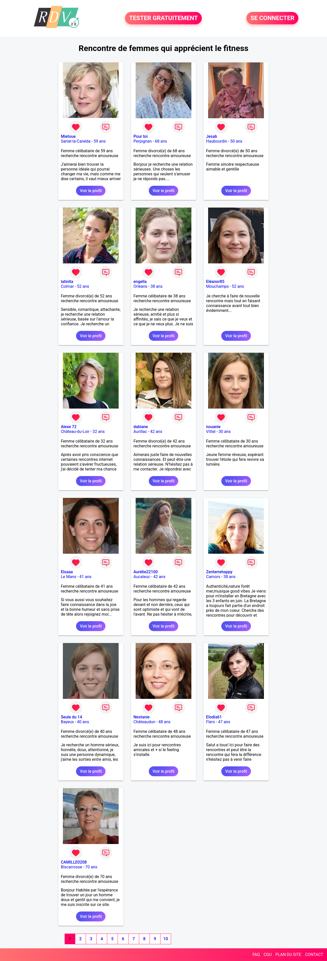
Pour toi (141, 136)
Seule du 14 (71, 717)
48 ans (164, 721)
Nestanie (142, 717)
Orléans (141, 286)
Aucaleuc (142, 576)
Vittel (210, 431)
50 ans (236, 141)
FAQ (256, 954)
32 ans (99, 431)
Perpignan (143, 141)
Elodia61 (214, 717)
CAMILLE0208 (74, 862)
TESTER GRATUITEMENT (163, 18)
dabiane (141, 426)
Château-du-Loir (75, 431)
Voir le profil (91, 190)
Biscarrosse (71, 867)
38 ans (156, 286)
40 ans (83, 721)
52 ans (83, 286)
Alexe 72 (69, 426)
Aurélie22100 (146, 571)
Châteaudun (144, 721)
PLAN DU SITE (288, 954)
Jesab (211, 136)
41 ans (85, 576)
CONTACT (314, 954)
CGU (268, 954)
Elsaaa (67, 571)
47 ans (224, 721)
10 (165, 938)
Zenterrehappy (219, 571)
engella (140, 281)
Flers (210, 721)
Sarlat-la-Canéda (75, 141)
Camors (213, 576)
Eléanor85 (215, 281)
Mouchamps (217, 286)
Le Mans (68, 576)
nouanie (213, 426)
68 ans (161, 141)
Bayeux (67, 721)
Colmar (67, 286)
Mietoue (68, 136)
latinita (67, 281)
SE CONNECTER (272, 18)
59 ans (100, 141)
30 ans (225, 431)
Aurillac (140, 431)
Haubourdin (216, 141)
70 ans (91, 867)
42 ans (156, 431)
